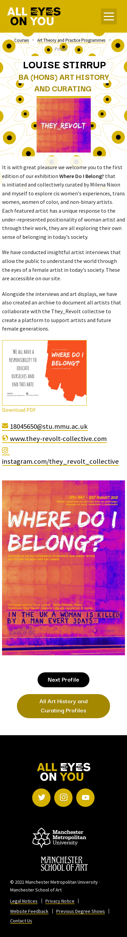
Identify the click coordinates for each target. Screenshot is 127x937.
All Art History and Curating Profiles (63, 705)
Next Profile (63, 679)
